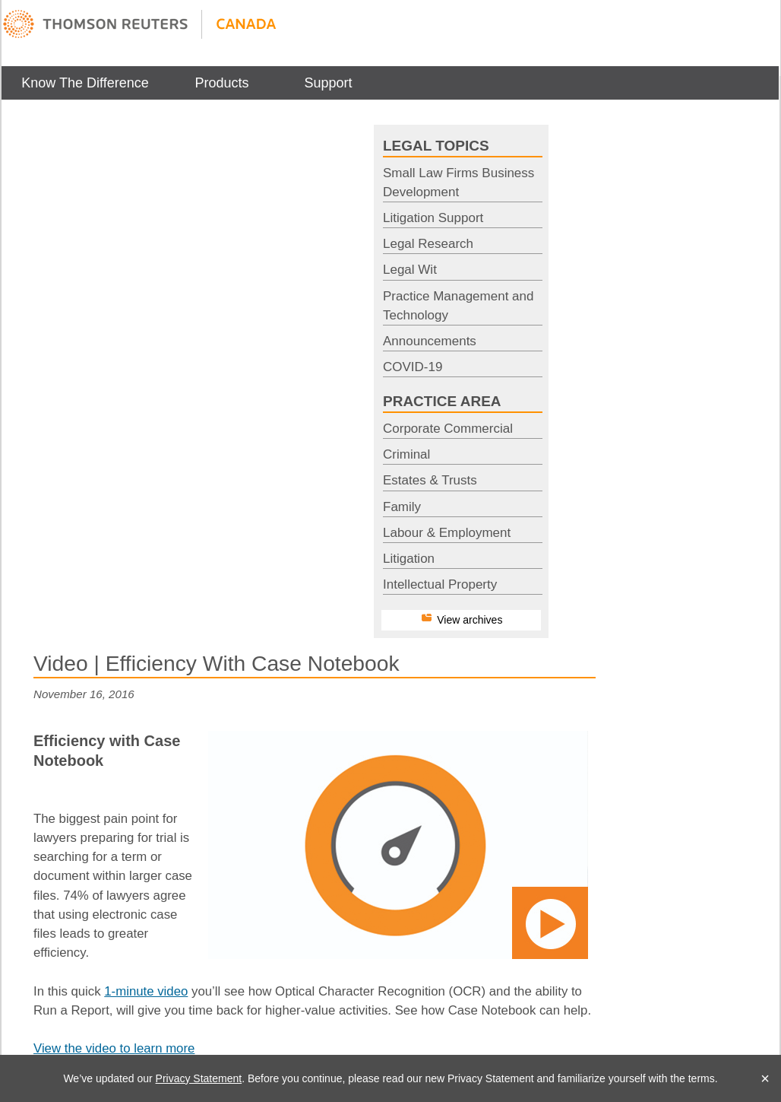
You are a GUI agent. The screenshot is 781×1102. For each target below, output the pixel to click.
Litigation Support (433, 218)
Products (221, 83)
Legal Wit (410, 269)
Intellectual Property (440, 584)
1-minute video (146, 991)
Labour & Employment (447, 533)
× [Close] (765, 1078)
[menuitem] (85, 83)
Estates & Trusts (430, 480)
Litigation (409, 558)
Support (328, 83)
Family (402, 507)
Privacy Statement (199, 1078)
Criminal (406, 454)
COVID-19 (412, 367)
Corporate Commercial (448, 428)
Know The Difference (84, 83)
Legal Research (428, 244)
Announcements (429, 341)
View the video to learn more (113, 1048)
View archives (469, 620)
